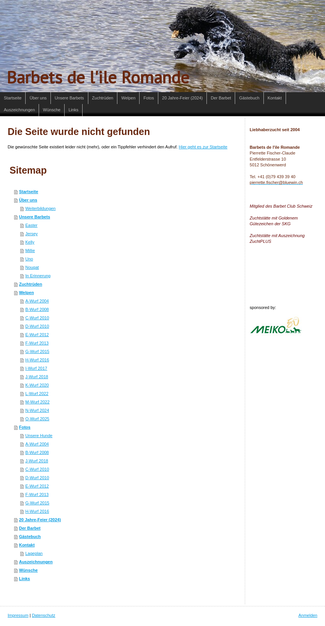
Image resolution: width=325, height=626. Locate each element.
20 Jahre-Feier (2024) (40, 519)
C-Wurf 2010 (37, 317)
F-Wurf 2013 (37, 343)
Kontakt (27, 545)
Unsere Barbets (34, 217)
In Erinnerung (37, 275)
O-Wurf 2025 (37, 418)
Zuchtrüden (30, 284)
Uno (29, 259)
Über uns (28, 200)
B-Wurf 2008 (37, 309)
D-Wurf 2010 (37, 326)
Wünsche (28, 570)
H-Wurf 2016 (37, 360)
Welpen (26, 292)
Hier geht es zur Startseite (203, 147)
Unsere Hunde (38, 435)
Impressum (18, 615)
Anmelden (307, 615)
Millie (30, 250)
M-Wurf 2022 (37, 402)
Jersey (31, 233)
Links (24, 578)
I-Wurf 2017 (36, 368)
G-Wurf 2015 (37, 351)
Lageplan (33, 553)
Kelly (29, 242)
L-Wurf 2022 (36, 393)
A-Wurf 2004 (37, 301)
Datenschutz (43, 615)
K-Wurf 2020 (37, 385)
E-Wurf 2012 (37, 334)
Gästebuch (30, 536)
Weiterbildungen (40, 208)
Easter (31, 225)
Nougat (32, 267)
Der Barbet (30, 528)
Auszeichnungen (36, 561)
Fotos (25, 427)
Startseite (28, 191)
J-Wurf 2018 (36, 376)
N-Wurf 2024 (37, 410)
